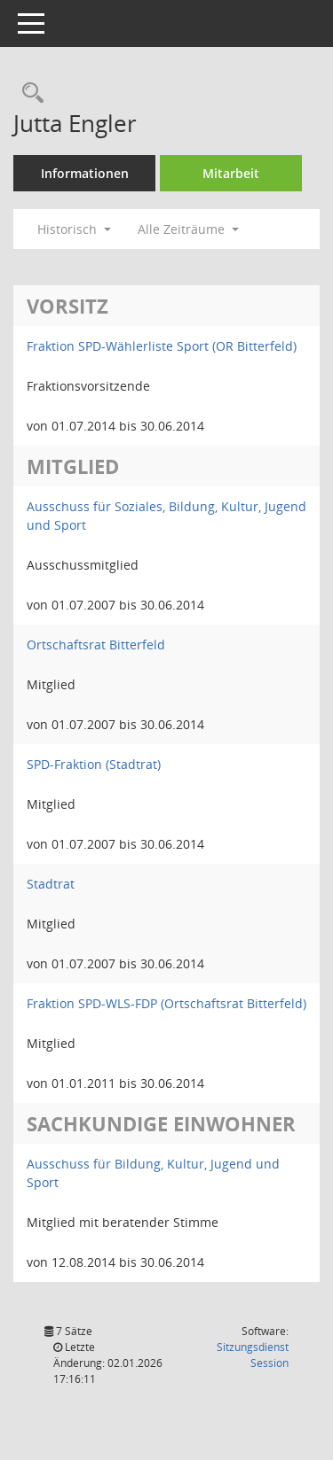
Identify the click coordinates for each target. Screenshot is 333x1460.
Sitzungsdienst (253, 1355)
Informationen (85, 173)
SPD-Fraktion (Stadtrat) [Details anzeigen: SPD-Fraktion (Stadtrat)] (94, 764)
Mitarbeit (230, 173)
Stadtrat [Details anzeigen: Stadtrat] (51, 883)
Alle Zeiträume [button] (188, 229)
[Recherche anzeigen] (28, 93)
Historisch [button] (74, 229)
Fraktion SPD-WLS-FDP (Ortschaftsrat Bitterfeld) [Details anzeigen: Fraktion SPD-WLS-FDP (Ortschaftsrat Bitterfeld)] (166, 1003)
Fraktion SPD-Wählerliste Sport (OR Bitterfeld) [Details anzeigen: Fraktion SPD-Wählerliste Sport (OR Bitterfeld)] (162, 346)
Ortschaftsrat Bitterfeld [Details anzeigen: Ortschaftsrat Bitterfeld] (96, 644)
